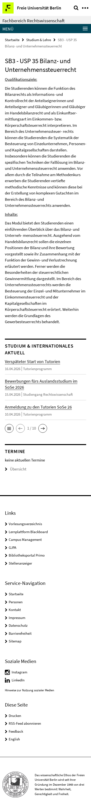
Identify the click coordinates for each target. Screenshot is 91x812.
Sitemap (15, 641)
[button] (9, 428)
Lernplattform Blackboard (28, 531)
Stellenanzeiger (20, 563)
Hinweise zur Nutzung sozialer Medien (29, 690)
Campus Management (25, 539)
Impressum (17, 617)
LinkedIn (18, 680)
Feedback (16, 731)
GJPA (12, 547)
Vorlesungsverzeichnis (25, 523)
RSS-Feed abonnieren (25, 723)
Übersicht (15, 469)
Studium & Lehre (38, 39)
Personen (16, 602)
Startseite (12, 39)
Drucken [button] (15, 715)
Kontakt (15, 609)
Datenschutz (18, 625)
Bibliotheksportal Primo (27, 555)
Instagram (19, 672)
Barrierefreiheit (20, 633)
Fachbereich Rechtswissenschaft (33, 20)
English (14, 739)
